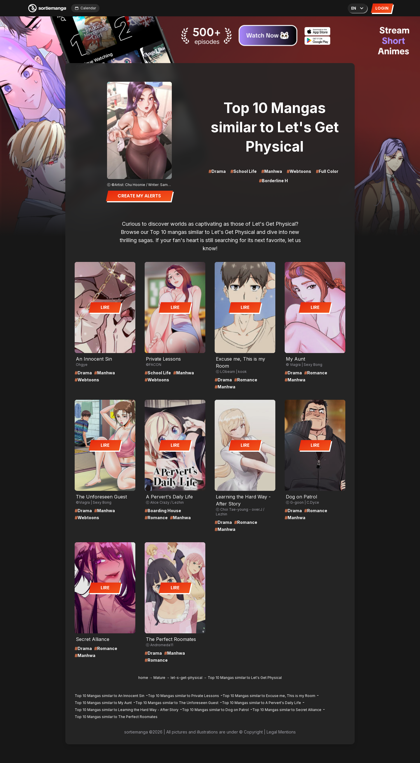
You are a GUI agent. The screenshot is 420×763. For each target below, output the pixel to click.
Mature (159, 677)
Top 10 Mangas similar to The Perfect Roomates (116, 717)
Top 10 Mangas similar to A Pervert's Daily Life (261, 703)
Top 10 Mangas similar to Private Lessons (183, 696)
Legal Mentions (281, 731)
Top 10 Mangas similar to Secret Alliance (286, 710)
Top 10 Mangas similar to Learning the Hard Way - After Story (126, 710)
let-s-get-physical (186, 677)
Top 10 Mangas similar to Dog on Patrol (215, 710)
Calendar (85, 8)
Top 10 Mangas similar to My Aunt (103, 703)
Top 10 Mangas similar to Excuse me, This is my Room (269, 696)
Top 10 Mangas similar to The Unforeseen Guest (176, 703)
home (143, 677)
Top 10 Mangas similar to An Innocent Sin (109, 696)
